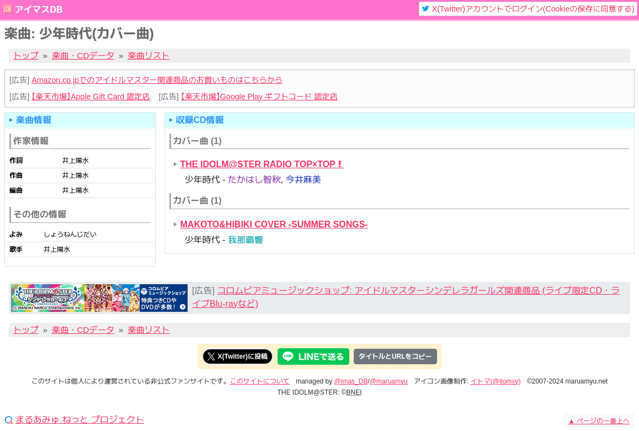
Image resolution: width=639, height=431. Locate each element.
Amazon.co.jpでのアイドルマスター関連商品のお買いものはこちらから (157, 80)
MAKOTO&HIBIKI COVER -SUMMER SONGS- (274, 224)
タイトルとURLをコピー (395, 356)
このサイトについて (260, 381)
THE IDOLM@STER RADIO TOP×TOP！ (262, 164)
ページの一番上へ (599, 421)
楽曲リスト (149, 55)
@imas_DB (351, 381)
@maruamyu (389, 381)
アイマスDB (38, 9)
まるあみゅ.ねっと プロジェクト (79, 420)
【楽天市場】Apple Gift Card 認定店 (90, 96)
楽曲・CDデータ (83, 55)
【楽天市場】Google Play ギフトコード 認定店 (259, 96)
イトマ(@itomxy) (496, 381)
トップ (26, 55)
